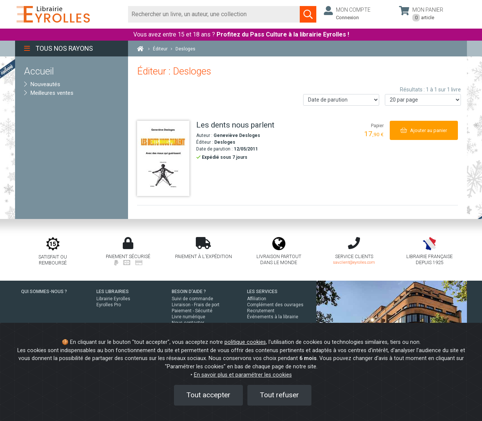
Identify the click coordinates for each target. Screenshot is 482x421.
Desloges (224, 142)
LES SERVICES (262, 291)
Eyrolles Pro (108, 304)
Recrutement (261, 310)
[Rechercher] (214, 14)
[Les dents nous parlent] (164, 158)
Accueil (39, 71)
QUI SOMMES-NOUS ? (44, 291)
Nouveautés (42, 84)
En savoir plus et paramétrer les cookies (243, 375)
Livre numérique (188, 316)
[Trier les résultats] (341, 100)
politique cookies (245, 342)
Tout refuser (279, 395)
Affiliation (256, 298)
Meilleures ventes (48, 93)
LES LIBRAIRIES (112, 291)
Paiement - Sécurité (192, 310)
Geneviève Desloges (237, 135)
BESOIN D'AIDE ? (189, 291)
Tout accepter (208, 395)
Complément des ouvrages (275, 304)
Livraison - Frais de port (196, 304)
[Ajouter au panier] (424, 130)
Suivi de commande (192, 298)
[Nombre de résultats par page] (423, 100)
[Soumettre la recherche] (308, 14)
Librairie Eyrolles (113, 298)
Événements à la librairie (272, 316)
